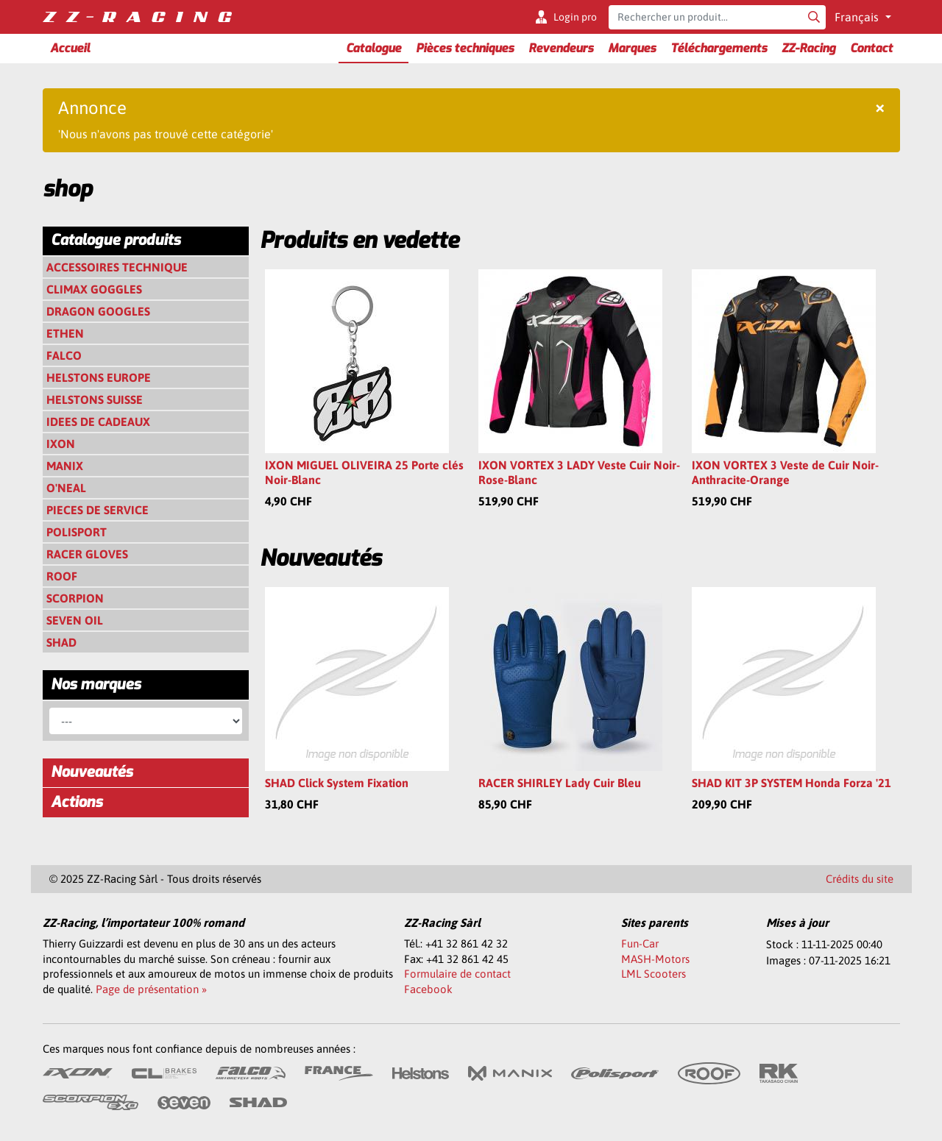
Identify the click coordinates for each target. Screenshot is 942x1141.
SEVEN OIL (74, 620)
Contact (871, 48)
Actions (76, 802)
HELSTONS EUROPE (98, 377)
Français (858, 17)
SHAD (61, 642)
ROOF (61, 576)
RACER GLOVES (87, 554)
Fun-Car (640, 943)
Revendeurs (560, 48)
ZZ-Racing (808, 48)
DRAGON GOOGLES (98, 311)
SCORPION (75, 598)
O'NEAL (66, 487)
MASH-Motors (655, 959)
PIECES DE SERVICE (97, 509)
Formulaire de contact (457, 973)
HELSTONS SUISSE (94, 399)
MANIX (64, 465)
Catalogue (373, 48)
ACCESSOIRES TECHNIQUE (117, 267)
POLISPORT (76, 531)
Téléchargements (718, 48)
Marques (632, 48)
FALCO (64, 355)
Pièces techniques (465, 48)
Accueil (70, 48)
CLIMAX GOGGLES (94, 289)
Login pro (575, 17)
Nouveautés (91, 772)
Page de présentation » (151, 989)
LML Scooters (653, 973)
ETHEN (65, 333)
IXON (60, 443)
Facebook (428, 989)
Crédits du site (859, 878)
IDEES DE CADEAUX (98, 421)
